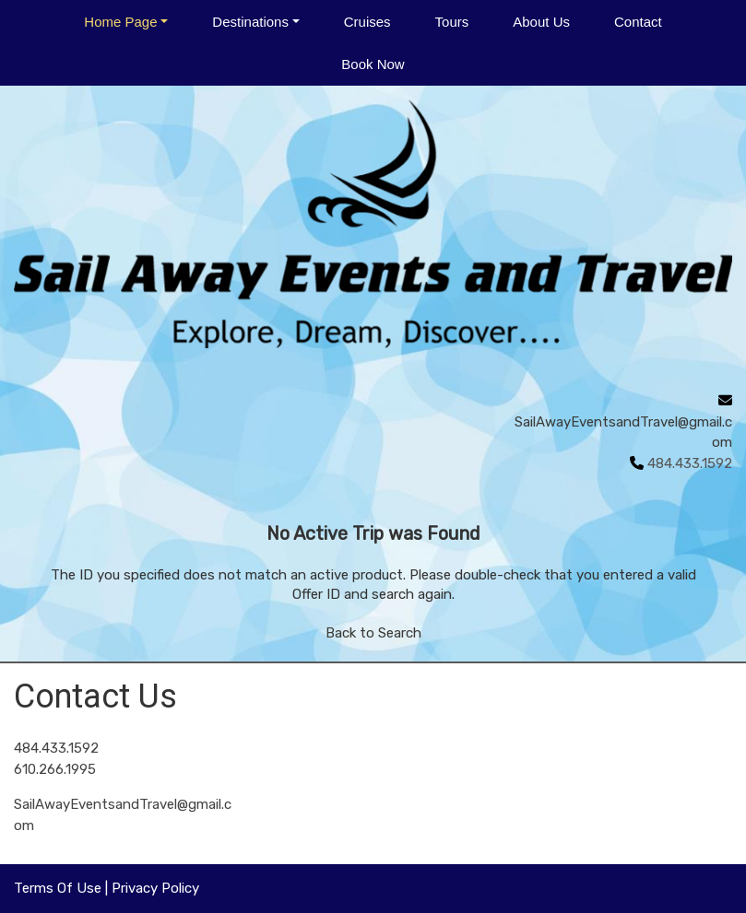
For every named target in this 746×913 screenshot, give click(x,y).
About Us (541, 21)
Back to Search (373, 633)
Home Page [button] (120, 21)
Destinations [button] (250, 21)
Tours (452, 21)
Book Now (372, 64)
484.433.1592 (56, 748)
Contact (638, 21)
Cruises (367, 21)
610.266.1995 (55, 769)
